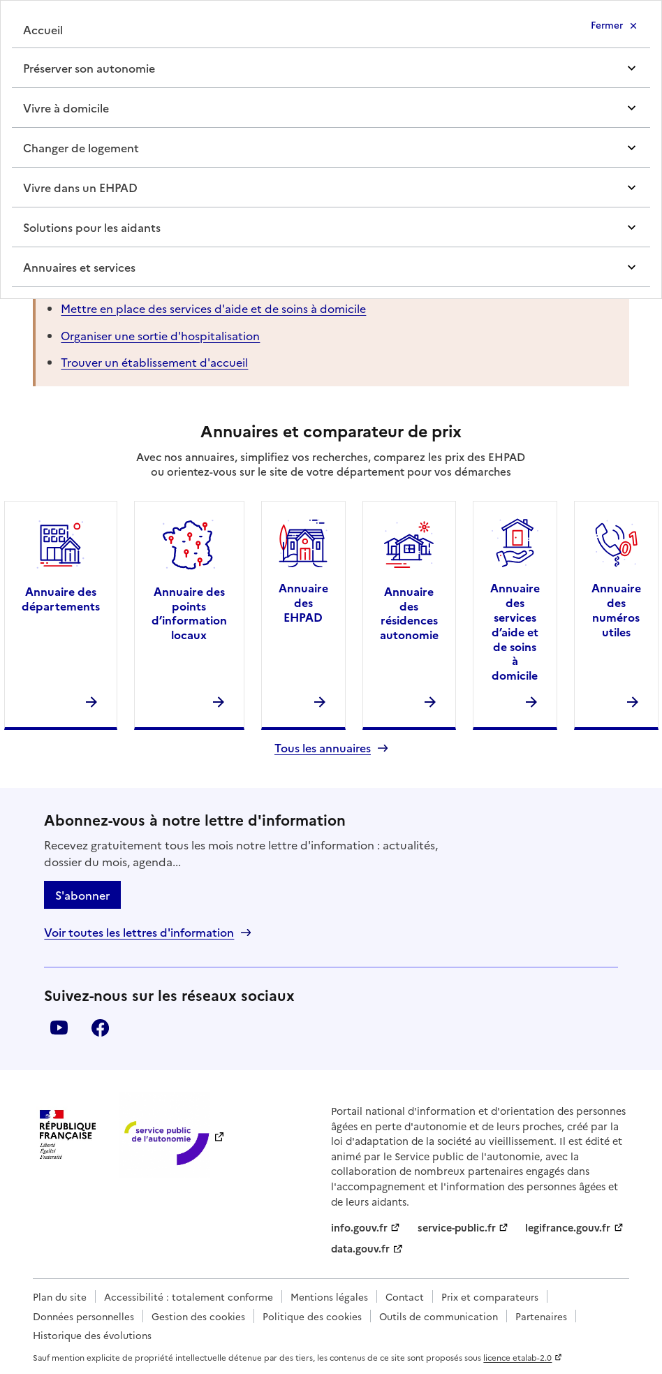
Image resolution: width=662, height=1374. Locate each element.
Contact (404, 1296)
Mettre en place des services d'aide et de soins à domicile (213, 308)
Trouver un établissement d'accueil (154, 362)
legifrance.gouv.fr (567, 1227)
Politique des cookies (312, 1316)
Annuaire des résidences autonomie (409, 612)
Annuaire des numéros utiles (616, 609)
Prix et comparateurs (489, 1296)
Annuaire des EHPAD (303, 602)
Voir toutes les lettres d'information (139, 932)
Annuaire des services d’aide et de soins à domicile (515, 631)
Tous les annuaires (322, 747)
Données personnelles (83, 1316)
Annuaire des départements (61, 598)
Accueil (43, 29)
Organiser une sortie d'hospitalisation (160, 335)
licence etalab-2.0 (517, 1357)
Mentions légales (329, 1296)
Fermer (607, 24)
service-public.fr (457, 1227)
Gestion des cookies (198, 1316)
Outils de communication (438, 1316)
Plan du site (60, 1296)
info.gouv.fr (359, 1227)
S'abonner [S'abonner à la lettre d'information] (82, 894)
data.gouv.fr (360, 1248)
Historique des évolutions (92, 1335)
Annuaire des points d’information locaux (189, 612)
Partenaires (541, 1316)
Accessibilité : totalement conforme (188, 1296)
